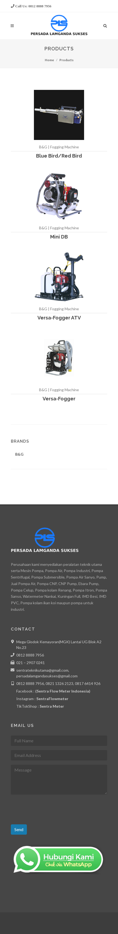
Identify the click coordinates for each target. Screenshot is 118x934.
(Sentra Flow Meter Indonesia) (62, 691)
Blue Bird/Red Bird (59, 156)
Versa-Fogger (59, 398)
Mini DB (59, 237)
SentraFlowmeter (52, 698)
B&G (19, 454)
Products (66, 60)
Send (18, 829)
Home (49, 60)
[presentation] (52, 809)
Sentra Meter (52, 706)
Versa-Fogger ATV (59, 318)
